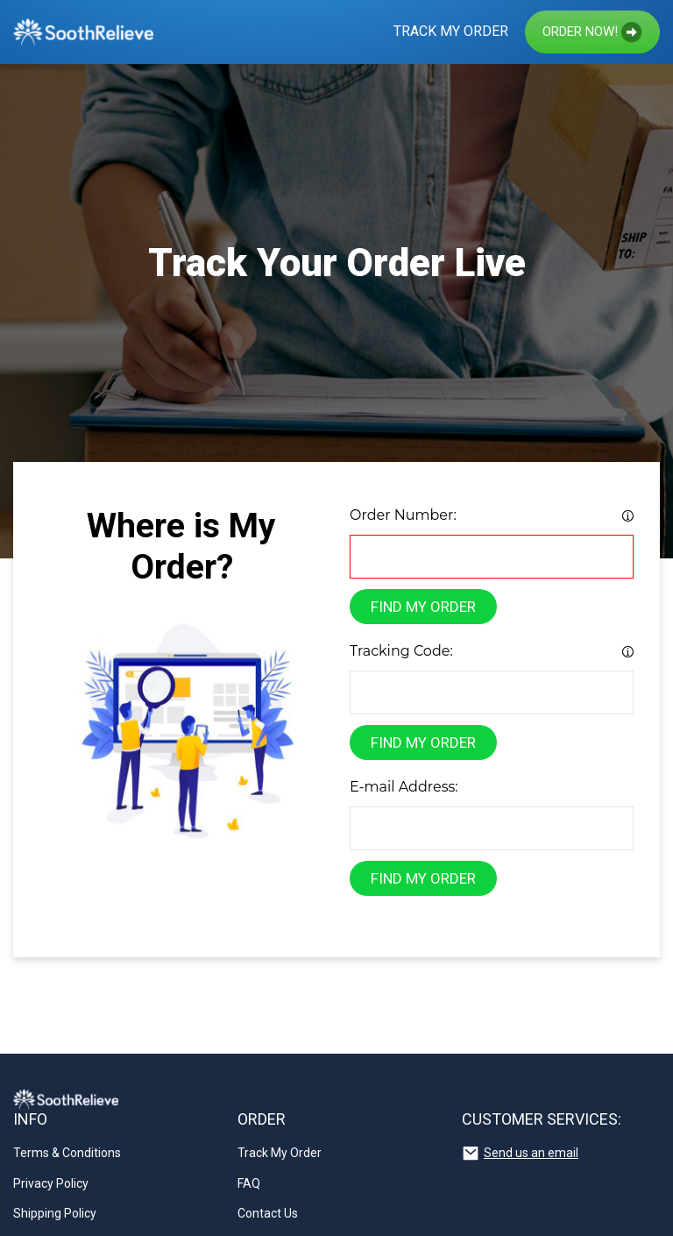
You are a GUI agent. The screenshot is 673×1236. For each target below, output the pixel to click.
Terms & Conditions (67, 1153)
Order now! (592, 32)
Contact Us (267, 1213)
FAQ (248, 1183)
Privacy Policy (51, 1183)
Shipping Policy (54, 1213)
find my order (423, 606)
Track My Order (450, 31)
